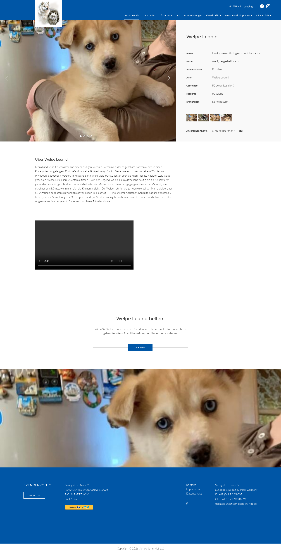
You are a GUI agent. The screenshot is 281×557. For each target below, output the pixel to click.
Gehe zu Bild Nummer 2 (84, 136)
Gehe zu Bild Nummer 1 (81, 136)
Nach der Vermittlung (188, 15)
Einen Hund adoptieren (237, 15)
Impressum (193, 489)
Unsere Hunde (131, 15)
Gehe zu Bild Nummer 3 (88, 136)
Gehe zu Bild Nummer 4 (91, 136)
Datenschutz (194, 493)
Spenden (34, 495)
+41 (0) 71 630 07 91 (233, 499)
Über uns (166, 15)
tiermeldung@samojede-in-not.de (236, 503)
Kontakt (191, 484)
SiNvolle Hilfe (212, 15)
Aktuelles (150, 15)
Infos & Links (262, 15)
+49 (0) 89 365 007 (230, 494)
